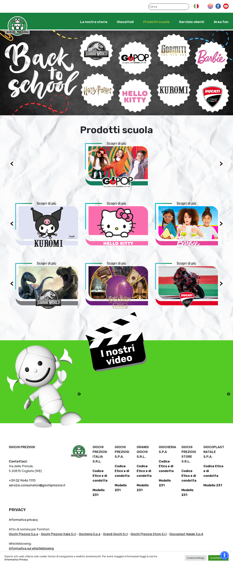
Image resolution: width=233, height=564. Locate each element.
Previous (79, 394)
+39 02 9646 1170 (22, 480)
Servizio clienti (191, 22)
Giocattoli (125, 22)
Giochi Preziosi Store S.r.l (149, 534)
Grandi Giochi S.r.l (115, 534)
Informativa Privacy (16, 559)
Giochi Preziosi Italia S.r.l (58, 534)
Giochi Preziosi (17, 26)
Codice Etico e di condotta (100, 475)
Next (228, 394)
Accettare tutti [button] (218, 558)
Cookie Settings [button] (195, 558)
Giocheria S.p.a (89, 534)
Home (69, 21)
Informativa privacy (23, 520)
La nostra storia (93, 22)
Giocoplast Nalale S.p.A (186, 534)
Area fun (221, 22)
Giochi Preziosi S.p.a (23, 534)
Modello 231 (212, 485)
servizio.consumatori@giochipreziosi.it (37, 485)
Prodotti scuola (156, 22)
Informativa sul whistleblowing (31, 548)
